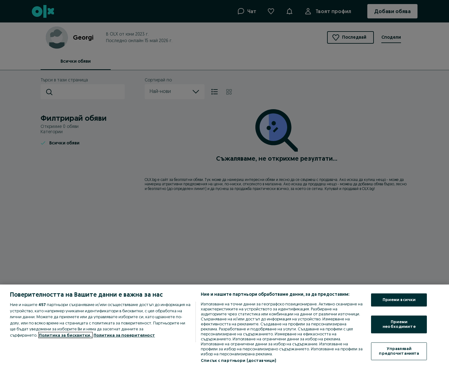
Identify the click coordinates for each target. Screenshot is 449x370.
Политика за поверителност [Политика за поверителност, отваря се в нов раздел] (124, 335)
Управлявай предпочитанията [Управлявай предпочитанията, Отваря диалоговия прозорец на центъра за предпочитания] (399, 351)
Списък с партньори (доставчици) (238, 360)
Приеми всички (399, 299)
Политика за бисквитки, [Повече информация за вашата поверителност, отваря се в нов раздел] (65, 335)
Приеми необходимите (399, 324)
